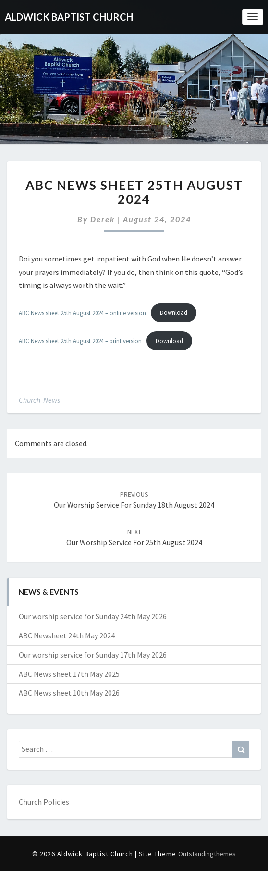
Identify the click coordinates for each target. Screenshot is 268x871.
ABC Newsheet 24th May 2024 (67, 635)
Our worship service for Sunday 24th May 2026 (93, 616)
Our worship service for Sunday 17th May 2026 (93, 654)
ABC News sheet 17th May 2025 (69, 674)
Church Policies (44, 802)
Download (173, 312)
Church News (39, 400)
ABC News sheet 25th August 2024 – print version (80, 341)
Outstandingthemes (207, 853)
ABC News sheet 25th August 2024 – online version (82, 312)
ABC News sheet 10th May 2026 (69, 692)
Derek (102, 219)
